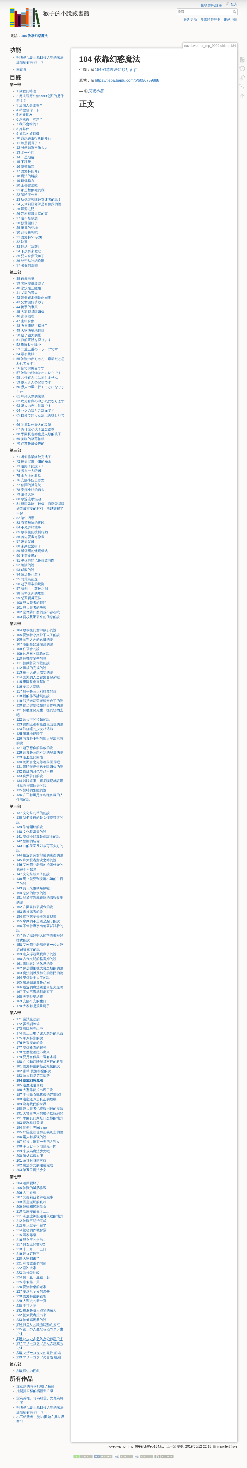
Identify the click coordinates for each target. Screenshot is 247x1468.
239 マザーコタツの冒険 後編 (38, 1357)
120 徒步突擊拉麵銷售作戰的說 (39, 705)
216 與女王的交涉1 (30, 1240)
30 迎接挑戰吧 (27, 232)
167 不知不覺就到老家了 (34, 992)
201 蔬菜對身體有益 (31, 1160)
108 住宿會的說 (28, 649)
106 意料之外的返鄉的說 (34, 639)
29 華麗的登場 (27, 227)
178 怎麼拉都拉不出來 (33, 1052)
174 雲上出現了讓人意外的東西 (39, 1033)
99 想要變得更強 (28, 598)
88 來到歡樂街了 (28, 546)
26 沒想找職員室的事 (32, 214)
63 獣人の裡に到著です (33, 406)
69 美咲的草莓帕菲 (30, 439)
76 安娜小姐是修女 (30, 480)
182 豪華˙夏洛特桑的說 (33, 1071)
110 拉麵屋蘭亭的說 (31, 658)
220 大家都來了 (28, 1258)
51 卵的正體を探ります (33, 340)
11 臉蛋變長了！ (28, 143)
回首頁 (21, 69)
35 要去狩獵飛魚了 (30, 256)
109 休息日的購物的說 (33, 654)
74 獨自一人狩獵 (28, 471)
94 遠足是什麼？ (28, 574)
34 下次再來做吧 (28, 251)
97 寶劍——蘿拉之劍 (32, 588)
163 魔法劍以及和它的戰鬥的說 (39, 973)
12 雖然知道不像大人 (32, 147)
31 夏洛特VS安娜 (29, 237)
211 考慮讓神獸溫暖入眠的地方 (39, 1216)
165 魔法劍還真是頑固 (33, 982)
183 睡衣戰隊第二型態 (33, 1076)
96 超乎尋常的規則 (30, 584)
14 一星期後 (25, 157)
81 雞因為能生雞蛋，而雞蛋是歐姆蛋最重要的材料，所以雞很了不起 (40, 508)
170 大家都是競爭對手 (33, 1006)
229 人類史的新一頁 (31, 1301)
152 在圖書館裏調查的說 (34, 907)
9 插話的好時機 (27, 134)
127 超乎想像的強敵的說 (34, 748)
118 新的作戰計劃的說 (33, 696)
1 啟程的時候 (26, 91)
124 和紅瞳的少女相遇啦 (34, 729)
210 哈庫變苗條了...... (32, 1211)
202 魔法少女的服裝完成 (34, 1165)
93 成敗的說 (25, 570)
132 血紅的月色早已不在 (34, 771)
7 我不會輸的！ (27, 124)
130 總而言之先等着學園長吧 (38, 762)
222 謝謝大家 (26, 1268)
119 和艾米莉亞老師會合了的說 (39, 701)
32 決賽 (22, 242)
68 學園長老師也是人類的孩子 (38, 434)
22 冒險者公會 (27, 195)
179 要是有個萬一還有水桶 (36, 1057)
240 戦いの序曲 (28, 1371)
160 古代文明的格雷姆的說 (36, 959)
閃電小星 (96, 91)
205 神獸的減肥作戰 (31, 1188)
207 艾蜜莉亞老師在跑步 (34, 1197)
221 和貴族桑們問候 (31, 1263)
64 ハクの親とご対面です (35, 410)
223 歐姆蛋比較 (28, 1273)
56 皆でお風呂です (30, 368)
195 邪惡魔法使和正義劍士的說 (39, 1132)
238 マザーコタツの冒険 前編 (38, 1353)
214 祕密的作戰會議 (31, 1230)
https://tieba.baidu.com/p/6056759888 (127, 80)
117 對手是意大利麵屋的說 (36, 691)
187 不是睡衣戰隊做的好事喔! (38, 1094)
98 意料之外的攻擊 (30, 593)
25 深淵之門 (25, 209)
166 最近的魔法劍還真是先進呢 (39, 987)
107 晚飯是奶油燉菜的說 (34, 644)
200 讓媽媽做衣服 (29, 1156)
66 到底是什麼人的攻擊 (33, 425)
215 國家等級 (26, 1235)
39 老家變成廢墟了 (30, 283)
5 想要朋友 (24, 115)
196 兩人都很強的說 (31, 1137)
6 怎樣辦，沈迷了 (29, 119)
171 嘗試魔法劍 (28, 1019)
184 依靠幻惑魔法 (34, 36)
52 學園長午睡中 (28, 345)
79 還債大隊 (25, 494)
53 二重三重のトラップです (37, 349)
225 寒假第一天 (28, 1282)
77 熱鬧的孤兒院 (28, 485)
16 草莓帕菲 (25, 166)
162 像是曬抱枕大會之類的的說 (39, 968)
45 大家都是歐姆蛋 (30, 312)
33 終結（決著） (28, 246)
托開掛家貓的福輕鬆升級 (34, 1391)
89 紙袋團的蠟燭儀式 (32, 551)
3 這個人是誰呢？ (29, 105)
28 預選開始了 (27, 223)
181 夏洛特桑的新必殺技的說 (38, 1066)
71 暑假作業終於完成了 (33, 457)
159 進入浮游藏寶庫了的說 (36, 954)
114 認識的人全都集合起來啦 (38, 677)
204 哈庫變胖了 (28, 1183)
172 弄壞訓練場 (28, 1024)
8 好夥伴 (22, 129)
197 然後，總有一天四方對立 (38, 1142)
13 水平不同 (25, 152)
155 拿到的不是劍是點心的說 (38, 921)
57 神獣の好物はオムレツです (38, 373)
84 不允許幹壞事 (28, 527)
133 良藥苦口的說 (29, 776)
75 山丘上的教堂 (28, 475)
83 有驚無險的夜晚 (30, 523)
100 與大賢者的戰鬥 (31, 603)
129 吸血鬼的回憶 (29, 757)
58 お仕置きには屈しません (37, 377)
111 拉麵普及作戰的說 (33, 663)
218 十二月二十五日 (31, 1249)
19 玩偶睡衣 (25, 181)
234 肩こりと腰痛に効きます (38, 1324)
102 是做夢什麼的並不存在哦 (38, 612)
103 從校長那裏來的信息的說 (38, 617)
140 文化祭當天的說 (31, 832)
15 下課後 (23, 162)
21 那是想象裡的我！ (32, 190)
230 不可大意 (26, 1305)
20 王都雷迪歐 (27, 185)
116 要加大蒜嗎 (28, 686)
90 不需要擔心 (27, 555)
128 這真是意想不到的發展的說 (39, 752)
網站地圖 (230, 19)
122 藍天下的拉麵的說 (33, 719)
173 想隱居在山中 (29, 1028)
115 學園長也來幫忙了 (33, 682)
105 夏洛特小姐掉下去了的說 (38, 635)
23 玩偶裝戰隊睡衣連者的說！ (38, 199)
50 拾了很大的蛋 (28, 335)
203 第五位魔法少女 (31, 1170)
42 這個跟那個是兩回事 (33, 297)
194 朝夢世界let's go (31, 1127)
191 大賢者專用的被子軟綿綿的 (39, 1113)
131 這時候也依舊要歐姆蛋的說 (39, 766)
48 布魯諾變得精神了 (32, 326)
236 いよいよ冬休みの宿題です (39, 1338)
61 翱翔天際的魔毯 (30, 396)
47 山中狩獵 (25, 321)
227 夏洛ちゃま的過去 (33, 1291)
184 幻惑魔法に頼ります (116, 70)
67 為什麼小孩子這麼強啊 (35, 429)
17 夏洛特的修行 (28, 171)
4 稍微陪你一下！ (29, 110)
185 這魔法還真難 (29, 1085)
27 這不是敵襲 (27, 218)
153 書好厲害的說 (29, 912)
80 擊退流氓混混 (28, 499)
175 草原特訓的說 (29, 1038)
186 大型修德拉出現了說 (34, 1090)
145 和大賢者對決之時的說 (36, 860)
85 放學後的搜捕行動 (32, 532)
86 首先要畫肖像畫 (30, 537)
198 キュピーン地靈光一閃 (36, 1146)
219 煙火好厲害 (28, 1254)
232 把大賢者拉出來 (31, 1315)
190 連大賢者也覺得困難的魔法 (39, 1108)
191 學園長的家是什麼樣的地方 (39, 1118)
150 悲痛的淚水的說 (31, 893)
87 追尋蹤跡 (25, 541)
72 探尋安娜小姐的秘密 (33, 461)
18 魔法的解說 (27, 176)
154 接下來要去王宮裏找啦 (36, 916)
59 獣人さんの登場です (33, 382)
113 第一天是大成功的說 (34, 672)
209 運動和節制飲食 (31, 1206)
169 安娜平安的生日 (31, 1001)
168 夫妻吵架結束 (29, 996)
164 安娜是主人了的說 (33, 977)
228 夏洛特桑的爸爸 (31, 1296)
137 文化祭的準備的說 (33, 813)
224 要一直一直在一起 (33, 1277)
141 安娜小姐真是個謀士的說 (38, 836)
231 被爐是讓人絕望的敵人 (36, 1310)
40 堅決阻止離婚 (28, 288)
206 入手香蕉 (26, 1193)
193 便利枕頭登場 (29, 1123)
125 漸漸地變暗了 (29, 734)
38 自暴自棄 (25, 278)
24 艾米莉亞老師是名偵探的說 (38, 204)
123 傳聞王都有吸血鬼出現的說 (39, 724)
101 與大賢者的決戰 (31, 607)
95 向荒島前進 (27, 579)
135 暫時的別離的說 (31, 790)
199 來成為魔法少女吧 (33, 1151)
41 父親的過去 (27, 293)
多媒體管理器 (210, 19)
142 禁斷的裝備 (28, 841)
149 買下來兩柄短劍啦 (33, 888)
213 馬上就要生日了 (31, 1225)
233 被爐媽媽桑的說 (31, 1320)
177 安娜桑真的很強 (31, 1047)
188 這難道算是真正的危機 (36, 1099)
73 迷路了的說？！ (30, 466)
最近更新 (190, 19)
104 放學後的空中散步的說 (36, 630)
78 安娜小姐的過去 (30, 490)
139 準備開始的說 (29, 827)
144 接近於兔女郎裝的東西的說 (39, 855)
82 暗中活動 (25, 518)
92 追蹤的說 (25, 565)
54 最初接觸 (25, 354)
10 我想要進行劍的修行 (33, 138)
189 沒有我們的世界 (31, 1104)
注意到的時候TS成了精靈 (35, 1386)
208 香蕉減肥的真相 (31, 1202)
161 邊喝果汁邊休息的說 (34, 964)
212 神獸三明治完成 (31, 1221)
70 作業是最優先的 (30, 443)
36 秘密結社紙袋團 (30, 261)
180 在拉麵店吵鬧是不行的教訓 (39, 1062)
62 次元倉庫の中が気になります (40, 401)
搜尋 (235, 11)
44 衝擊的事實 (27, 307)
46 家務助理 (25, 316)
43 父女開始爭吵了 (30, 302)
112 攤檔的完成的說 (31, 668)
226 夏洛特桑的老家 (31, 1287)
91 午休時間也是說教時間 (35, 560)
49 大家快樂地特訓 (30, 330)
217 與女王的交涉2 (30, 1244)
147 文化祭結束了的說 (33, 874)
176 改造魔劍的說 (29, 1043)
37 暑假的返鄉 (27, 265)
